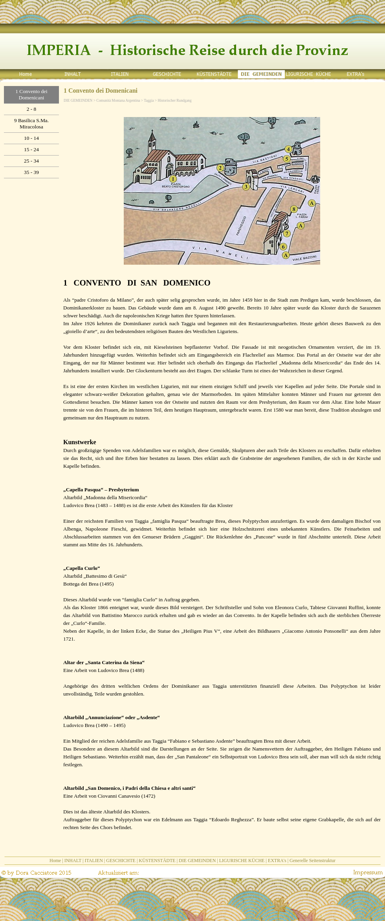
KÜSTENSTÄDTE (157, 860)
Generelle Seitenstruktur (313, 860)
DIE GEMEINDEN (197, 860)
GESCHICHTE (121, 860)
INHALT (72, 860)
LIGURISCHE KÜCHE (242, 860)
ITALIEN (93, 860)
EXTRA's (277, 860)
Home (55, 860)
